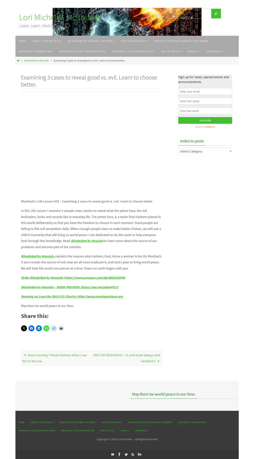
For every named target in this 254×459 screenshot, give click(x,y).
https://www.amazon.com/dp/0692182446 (95, 277)
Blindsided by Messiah (36, 60)
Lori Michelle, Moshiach (59, 17)
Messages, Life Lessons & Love (78, 430)
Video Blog (141, 430)
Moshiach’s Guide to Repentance (36, 430)
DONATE (125, 430)
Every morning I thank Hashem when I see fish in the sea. (54, 358)
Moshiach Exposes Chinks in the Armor (150, 422)
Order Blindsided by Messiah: (42, 277)
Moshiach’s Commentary (192, 422)
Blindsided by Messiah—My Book (78, 422)
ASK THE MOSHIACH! (112, 422)
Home (21, 422)
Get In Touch (107, 430)
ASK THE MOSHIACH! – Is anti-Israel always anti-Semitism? (127, 358)
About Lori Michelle (42, 422)
